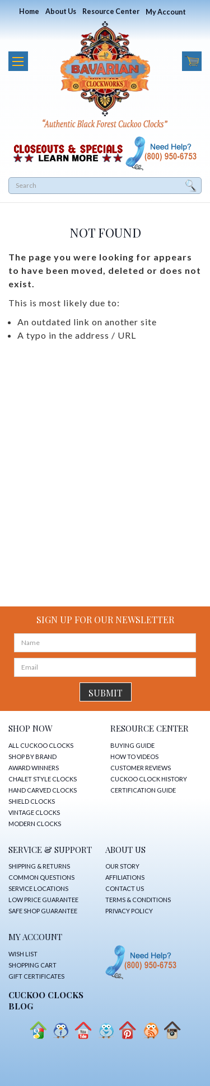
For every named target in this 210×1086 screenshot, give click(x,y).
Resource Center (110, 11)
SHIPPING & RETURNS (39, 866)
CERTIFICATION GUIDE (143, 790)
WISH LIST (23, 953)
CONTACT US (124, 888)
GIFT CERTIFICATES (36, 976)
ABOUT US (125, 849)
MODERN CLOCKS (34, 823)
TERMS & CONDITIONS (138, 899)
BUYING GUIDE (132, 745)
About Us (60, 11)
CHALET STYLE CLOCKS (42, 779)
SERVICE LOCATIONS (38, 888)
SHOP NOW (30, 728)
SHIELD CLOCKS (31, 801)
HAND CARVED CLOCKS (42, 790)
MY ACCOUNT (35, 936)
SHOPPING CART (32, 965)
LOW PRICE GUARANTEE (43, 899)
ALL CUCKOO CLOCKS (40, 745)
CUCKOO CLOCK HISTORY (148, 779)
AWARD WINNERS (33, 767)
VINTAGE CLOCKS (34, 812)
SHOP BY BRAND (32, 756)
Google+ (38, 1030)
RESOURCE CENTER (149, 728)
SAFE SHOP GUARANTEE (42, 910)
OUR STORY (122, 866)
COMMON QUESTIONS (41, 877)
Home (29, 11)
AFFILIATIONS (124, 877)
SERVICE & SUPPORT (50, 849)
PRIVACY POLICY (129, 910)
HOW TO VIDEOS (134, 756)
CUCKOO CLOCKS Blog (45, 1000)
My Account (166, 12)
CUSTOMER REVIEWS (140, 767)
